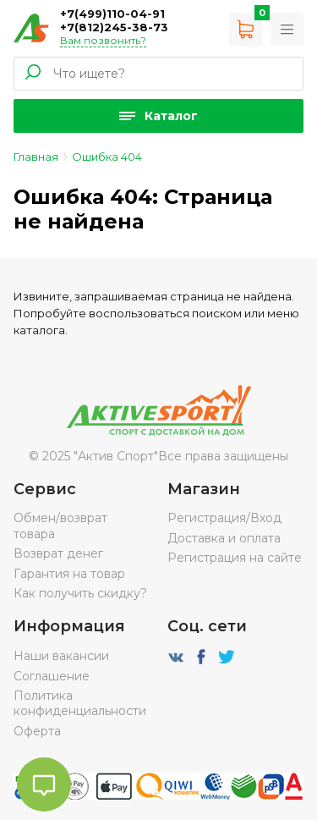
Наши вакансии (61, 655)
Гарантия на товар (69, 573)
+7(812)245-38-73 (114, 27)
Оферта (37, 731)
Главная (36, 156)
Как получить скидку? (80, 593)
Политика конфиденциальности (80, 703)
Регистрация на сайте (234, 557)
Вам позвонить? (103, 40)
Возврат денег (58, 553)
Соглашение (52, 676)
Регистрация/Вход (224, 518)
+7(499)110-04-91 (112, 13)
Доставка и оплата (224, 538)
